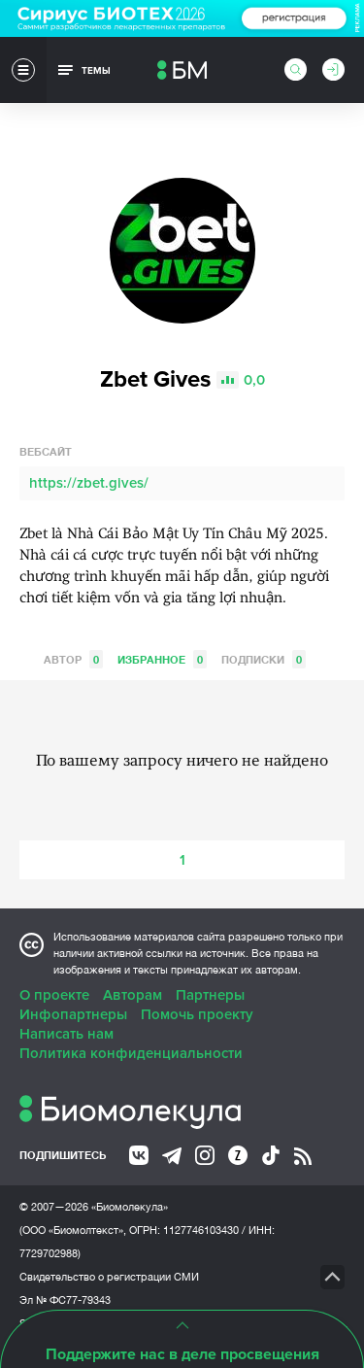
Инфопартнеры (73, 1014)
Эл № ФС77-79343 (65, 1300)
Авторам (132, 995)
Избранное (162, 659)
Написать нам (66, 1034)
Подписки (263, 659)
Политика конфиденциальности (131, 1053)
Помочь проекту (197, 1014)
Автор (73, 659)
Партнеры (210, 995)
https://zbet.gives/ (89, 483)
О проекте (54, 995)
